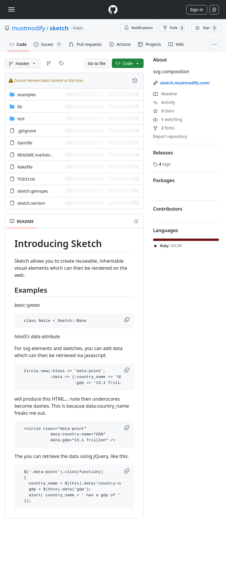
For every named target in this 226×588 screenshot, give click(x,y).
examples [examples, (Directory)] (26, 94)
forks (164, 128)
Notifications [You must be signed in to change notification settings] (138, 27)
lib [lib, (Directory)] (19, 106)
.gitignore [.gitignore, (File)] (26, 131)
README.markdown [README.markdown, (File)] (36, 155)
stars (163, 111)
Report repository (170, 136)
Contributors (167, 209)
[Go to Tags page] (61, 63)
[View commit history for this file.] (135, 80)
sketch (59, 28)
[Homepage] (113, 9)
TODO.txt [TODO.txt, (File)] (26, 179)
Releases (163, 152)
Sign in (196, 9)
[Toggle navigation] (11, 9)
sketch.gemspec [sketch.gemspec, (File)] (33, 191)
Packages (164, 180)
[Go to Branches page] (49, 63)
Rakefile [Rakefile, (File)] (25, 167)
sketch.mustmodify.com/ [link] (185, 83)
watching (167, 119)
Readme (165, 93)
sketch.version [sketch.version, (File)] (31, 203)
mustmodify (28, 28)
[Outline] (136, 221)
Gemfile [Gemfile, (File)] (24, 143)
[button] (127, 320)
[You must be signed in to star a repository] (206, 28)
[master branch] (22, 63)
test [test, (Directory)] (21, 118)
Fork (174, 28)
